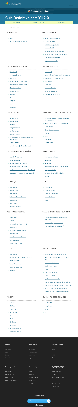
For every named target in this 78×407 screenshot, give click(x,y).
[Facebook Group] (59, 367)
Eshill (58, 386)
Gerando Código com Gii (52, 57)
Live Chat (31, 374)
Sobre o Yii (13, 38)
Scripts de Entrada (15, 75)
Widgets (12, 101)
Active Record (49, 127)
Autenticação (14, 190)
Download (16, 22)
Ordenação (48, 163)
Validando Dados (15, 160)
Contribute (8, 371)
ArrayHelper (48, 306)
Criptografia (13, 200)
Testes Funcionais (15, 264)
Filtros (12, 97)
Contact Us (8, 358)
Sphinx (47, 133)
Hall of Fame (32, 380)
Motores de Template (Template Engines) (58, 285)
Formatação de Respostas (18, 230)
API (53, 352)
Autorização (13, 194)
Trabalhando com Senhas (18, 197)
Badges (31, 383)
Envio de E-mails (50, 275)
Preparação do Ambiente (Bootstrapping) (57, 75)
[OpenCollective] (39, 401)
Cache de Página (50, 197)
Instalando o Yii (50, 41)
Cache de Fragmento (51, 194)
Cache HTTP (48, 200)
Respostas (48, 85)
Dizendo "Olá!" (49, 48)
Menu (11, 319)
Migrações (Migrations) (52, 130)
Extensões (13, 107)
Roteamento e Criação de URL (54, 78)
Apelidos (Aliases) (15, 134)
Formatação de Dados (51, 157)
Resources (55, 358)
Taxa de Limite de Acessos (18, 237)
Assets (12, 104)
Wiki (53, 355)
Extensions (32, 355)
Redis (46, 136)
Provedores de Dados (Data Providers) (56, 166)
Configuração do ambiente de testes (21, 257)
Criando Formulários (16, 157)
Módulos (12, 94)
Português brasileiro (39, 22)
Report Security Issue (11, 380)
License (7, 355)
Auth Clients (13, 203)
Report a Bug (9, 377)
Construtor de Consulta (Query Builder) (57, 123)
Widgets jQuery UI (15, 332)
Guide (53, 349)
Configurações (14, 131)
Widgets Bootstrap (15, 328)
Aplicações (13, 78)
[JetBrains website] (39, 405)
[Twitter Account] (56, 367)
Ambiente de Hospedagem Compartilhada (58, 282)
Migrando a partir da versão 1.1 (19, 41)
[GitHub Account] (53, 367)
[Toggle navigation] (71, 4)
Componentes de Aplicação (18, 81)
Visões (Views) (14, 91)
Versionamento (14, 240)
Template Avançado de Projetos (54, 254)
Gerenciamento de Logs (52, 94)
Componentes (14, 118)
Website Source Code (58, 377)
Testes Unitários (15, 261)
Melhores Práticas (15, 206)
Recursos (12, 221)
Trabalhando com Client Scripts (55, 173)
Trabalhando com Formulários (54, 51)
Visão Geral (13, 72)
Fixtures (12, 270)
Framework (32, 349)
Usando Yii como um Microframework (57, 292)
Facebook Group (33, 377)
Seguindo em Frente (51, 61)
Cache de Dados (50, 190)
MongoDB (48, 139)
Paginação (48, 160)
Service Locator (14, 143)
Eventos (12, 124)
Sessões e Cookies (50, 88)
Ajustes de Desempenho (52, 279)
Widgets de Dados (50, 170)
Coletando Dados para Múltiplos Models (22, 170)
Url (45, 312)
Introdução (13, 217)
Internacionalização (51, 272)
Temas (47, 176)
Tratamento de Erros (51, 91)
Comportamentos (15, 128)
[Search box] (39, 27)
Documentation (33, 352)
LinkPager (13, 322)
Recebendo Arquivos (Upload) (19, 163)
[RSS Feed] (62, 367)
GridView (12, 303)
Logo (30, 358)
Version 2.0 (61, 22)
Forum (30, 371)
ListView (12, 306)
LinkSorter (13, 325)
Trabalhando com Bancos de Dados (56, 54)
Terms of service (56, 371)
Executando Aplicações (52, 45)
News (6, 352)
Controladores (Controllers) (18, 85)
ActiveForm (13, 312)
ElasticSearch (49, 143)
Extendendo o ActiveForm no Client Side (22, 173)
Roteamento (13, 227)
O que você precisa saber (53, 38)
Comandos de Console (52, 263)
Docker (47, 269)
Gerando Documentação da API (54, 226)
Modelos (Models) (15, 88)
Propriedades (14, 121)
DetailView (13, 309)
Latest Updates (9, 374)
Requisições (48, 81)
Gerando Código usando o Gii (54, 223)
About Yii (8, 349)
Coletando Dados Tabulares (18, 166)
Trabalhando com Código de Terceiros (57, 288)
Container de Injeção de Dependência (21, 146)
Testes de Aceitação (16, 267)
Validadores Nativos (51, 266)
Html (46, 309)
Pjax (11, 315)
